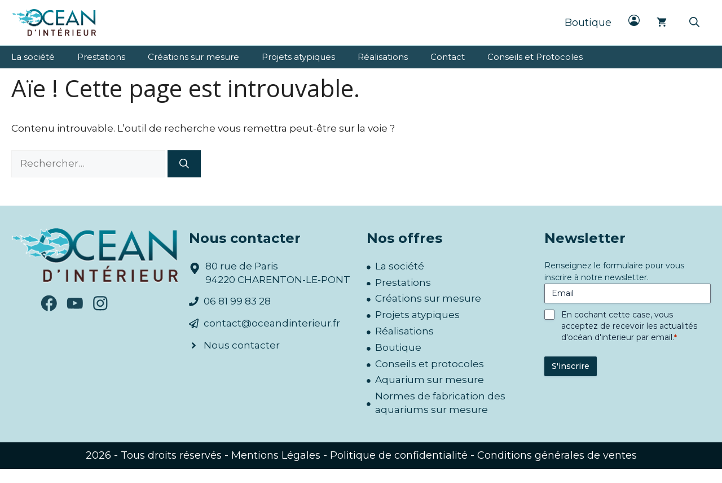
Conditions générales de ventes (557, 455)
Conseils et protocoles (429, 363)
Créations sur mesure (193, 56)
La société (33, 56)
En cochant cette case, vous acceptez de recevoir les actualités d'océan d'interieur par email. (629, 326)
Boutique (588, 22)
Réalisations (383, 56)
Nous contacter (242, 345)
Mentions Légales (275, 455)
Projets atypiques (298, 56)
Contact (447, 56)
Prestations (101, 56)
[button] (694, 23)
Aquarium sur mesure (429, 379)
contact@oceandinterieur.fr (272, 323)
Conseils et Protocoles (535, 56)
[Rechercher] (184, 163)
